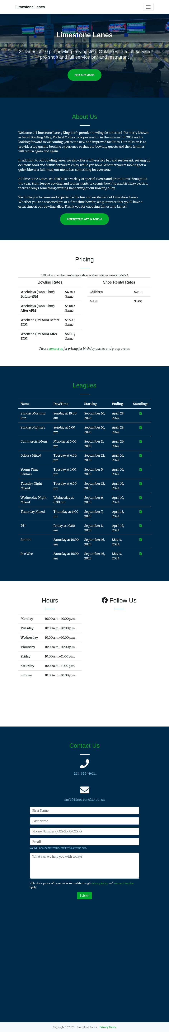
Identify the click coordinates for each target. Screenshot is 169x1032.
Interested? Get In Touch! (84, 219)
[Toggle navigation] (148, 7)
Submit (84, 895)
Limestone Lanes (30, 7)
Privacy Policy (100, 883)
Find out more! (84, 75)
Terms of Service (124, 883)
